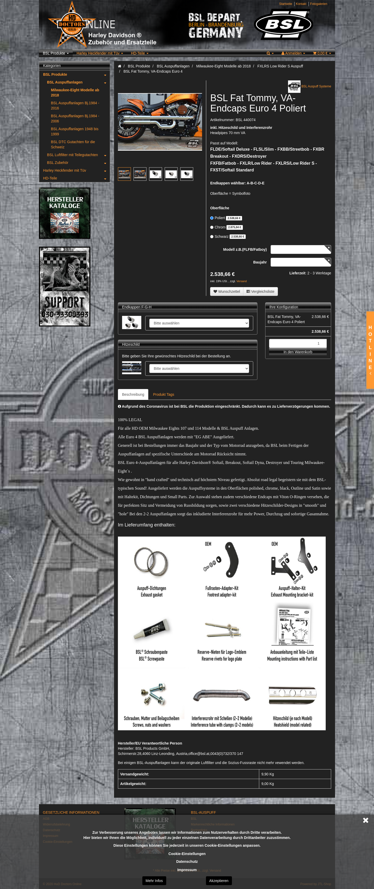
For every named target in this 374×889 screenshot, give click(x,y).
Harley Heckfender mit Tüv (100, 53)
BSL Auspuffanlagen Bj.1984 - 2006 (75, 118)
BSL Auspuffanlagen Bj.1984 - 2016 (75, 105)
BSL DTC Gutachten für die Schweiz (73, 144)
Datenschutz (187, 861)
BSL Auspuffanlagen (78, 82)
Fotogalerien (318, 4)
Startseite (285, 4)
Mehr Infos (154, 881)
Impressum (187, 870)
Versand (242, 281)
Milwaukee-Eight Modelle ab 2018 (75, 92)
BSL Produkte (56, 53)
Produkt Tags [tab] (163, 394)
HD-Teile (140, 53)
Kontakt (301, 4)
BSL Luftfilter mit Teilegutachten (78, 155)
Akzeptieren (219, 881)
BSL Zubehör (78, 162)
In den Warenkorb (298, 352)
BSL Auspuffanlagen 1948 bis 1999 (74, 131)
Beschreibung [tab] (133, 394)
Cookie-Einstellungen (186, 854)
